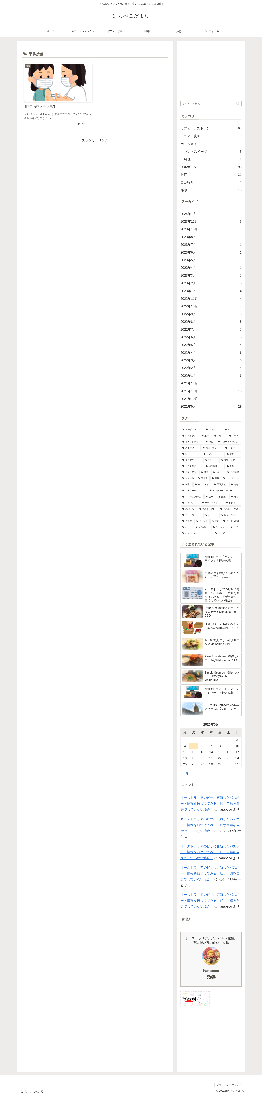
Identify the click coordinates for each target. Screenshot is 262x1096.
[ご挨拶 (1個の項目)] (187, 521)
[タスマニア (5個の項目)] (192, 460)
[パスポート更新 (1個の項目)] (230, 509)
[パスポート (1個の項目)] (202, 484)
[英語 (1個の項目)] (215, 521)
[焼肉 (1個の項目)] (235, 497)
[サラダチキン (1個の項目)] (212, 503)
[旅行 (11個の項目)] (206, 436)
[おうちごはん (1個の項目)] (230, 515)
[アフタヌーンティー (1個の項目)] (224, 490)
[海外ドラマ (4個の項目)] (230, 460)
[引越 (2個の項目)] (215, 478)
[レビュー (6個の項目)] (191, 454)
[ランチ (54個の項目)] (213, 429)
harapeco (211, 971)
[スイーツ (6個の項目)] (191, 448)
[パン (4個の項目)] (211, 460)
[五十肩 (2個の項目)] (203, 478)
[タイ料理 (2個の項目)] (233, 472)
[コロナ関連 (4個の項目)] (192, 466)
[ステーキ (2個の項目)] (188, 478)
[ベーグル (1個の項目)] (202, 521)
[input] (211, 104)
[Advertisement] (95, 168)
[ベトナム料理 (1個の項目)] (231, 521)
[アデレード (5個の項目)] (213, 454)
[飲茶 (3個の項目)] (233, 466)
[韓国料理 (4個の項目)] (214, 466)
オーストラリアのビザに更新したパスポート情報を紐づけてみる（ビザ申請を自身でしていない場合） (209, 803)
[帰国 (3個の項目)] (205, 472)
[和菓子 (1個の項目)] (233, 503)
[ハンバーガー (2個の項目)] (231, 478)
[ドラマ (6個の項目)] (232, 448)
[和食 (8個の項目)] (210, 442)
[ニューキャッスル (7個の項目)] (229, 442)
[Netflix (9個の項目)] (234, 436)
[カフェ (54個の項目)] (232, 429)
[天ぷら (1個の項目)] (211, 515)
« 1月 (184, 774)
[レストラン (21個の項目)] (190, 436)
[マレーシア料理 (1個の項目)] (192, 497)
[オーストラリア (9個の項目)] (192, 442)
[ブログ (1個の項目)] (227, 533)
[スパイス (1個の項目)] (189, 509)
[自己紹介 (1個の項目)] (202, 527)
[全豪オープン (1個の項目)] (208, 509)
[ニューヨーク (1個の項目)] (192, 515)
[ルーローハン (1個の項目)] (194, 490)
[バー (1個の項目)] (187, 527)
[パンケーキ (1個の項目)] (197, 533)
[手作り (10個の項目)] (220, 436)
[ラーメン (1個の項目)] (219, 527)
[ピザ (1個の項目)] (210, 497)
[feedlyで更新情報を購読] (209, 977)
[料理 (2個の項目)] (187, 484)
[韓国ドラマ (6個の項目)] (212, 448)
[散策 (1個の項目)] (223, 497)
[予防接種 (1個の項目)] (221, 484)
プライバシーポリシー (229, 1084)
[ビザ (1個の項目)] (235, 527)
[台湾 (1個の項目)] (235, 484)
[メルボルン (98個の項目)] (192, 429)
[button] (238, 103)
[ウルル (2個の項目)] (218, 472)
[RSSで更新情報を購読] (213, 977)
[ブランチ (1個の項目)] (190, 503)
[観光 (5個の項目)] (233, 454)
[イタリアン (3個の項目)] (190, 472)
